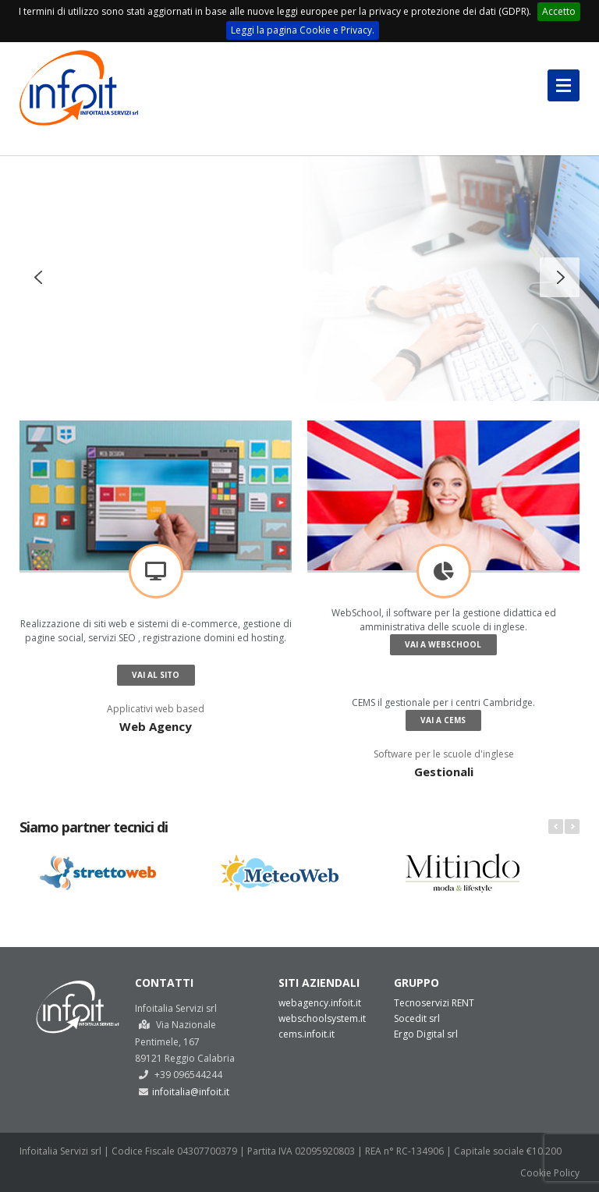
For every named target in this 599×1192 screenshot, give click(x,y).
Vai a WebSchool (443, 644)
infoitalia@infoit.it (190, 1091)
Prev (555, 826)
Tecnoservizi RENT (434, 1002)
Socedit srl (417, 1018)
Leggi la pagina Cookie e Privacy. (302, 30)
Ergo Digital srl (426, 1034)
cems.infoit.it (306, 1034)
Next (572, 826)
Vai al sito (155, 674)
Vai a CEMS (443, 720)
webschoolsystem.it (322, 1018)
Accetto (559, 11)
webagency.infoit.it (319, 1002)
